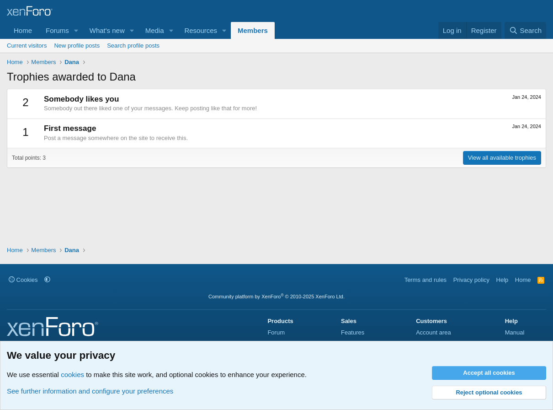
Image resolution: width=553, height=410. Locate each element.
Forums (57, 30)
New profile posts (77, 45)
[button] (76, 30)
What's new (107, 30)
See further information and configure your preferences (90, 391)
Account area (433, 332)
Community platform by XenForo (276, 296)
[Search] (525, 30)
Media (154, 30)
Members (253, 30)
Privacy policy (471, 279)
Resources (200, 30)
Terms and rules (425, 279)
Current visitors (27, 45)
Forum (276, 332)
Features (352, 332)
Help (502, 279)
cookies (72, 374)
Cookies (23, 279)
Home (23, 30)
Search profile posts (133, 45)
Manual (515, 332)
